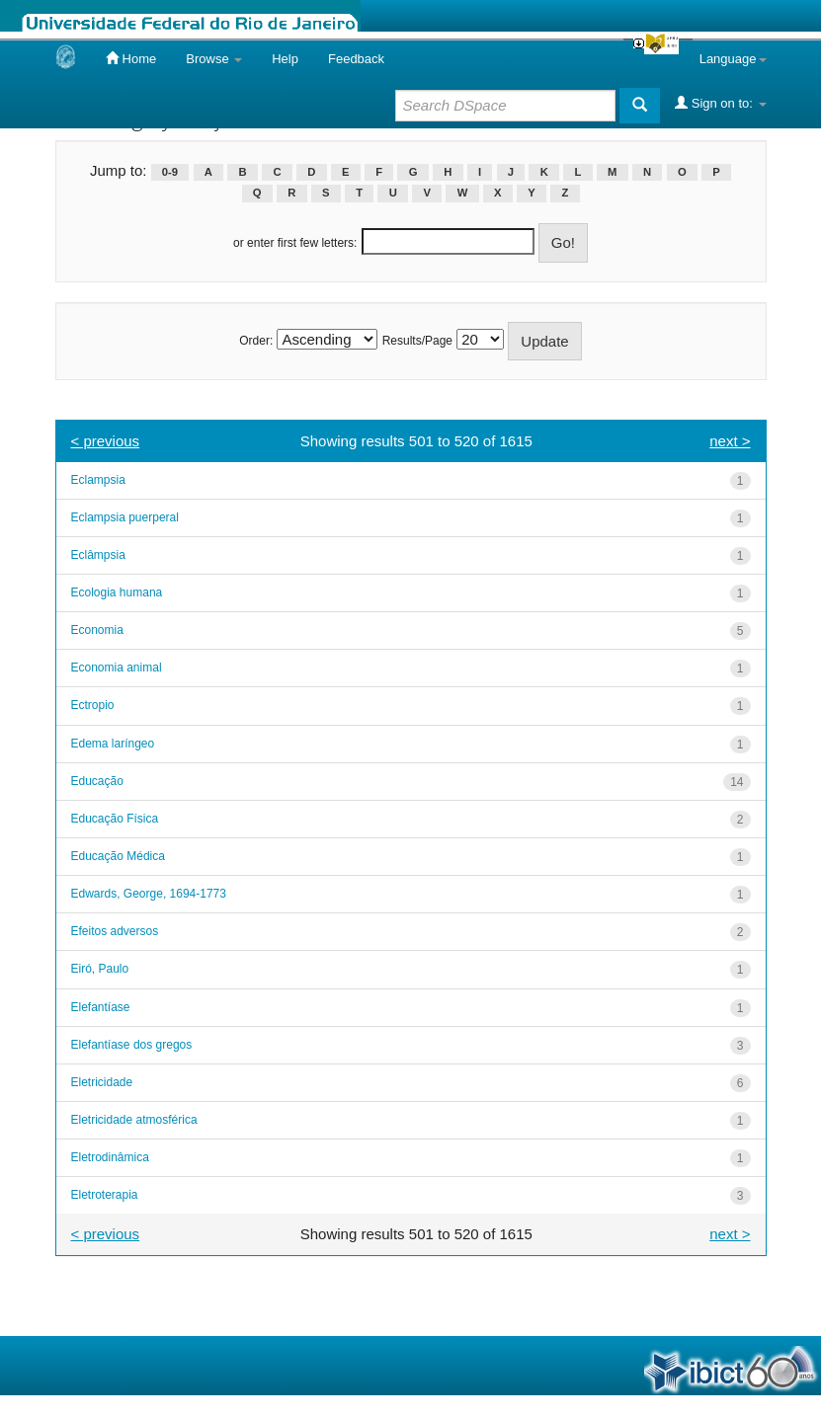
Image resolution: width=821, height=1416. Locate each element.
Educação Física (115, 819)
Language (733, 58)
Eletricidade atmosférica (134, 1120)
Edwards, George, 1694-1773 (148, 894)
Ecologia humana (117, 592)
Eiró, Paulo (100, 969)
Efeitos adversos (115, 931)
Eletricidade (102, 1082)
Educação (97, 781)
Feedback (356, 58)
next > (729, 441)
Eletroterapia (104, 1195)
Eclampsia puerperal (125, 517)
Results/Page (417, 341)
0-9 (170, 172)
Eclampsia (98, 480)
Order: (256, 341)
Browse (214, 58)
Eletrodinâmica (110, 1157)
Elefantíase (100, 1007)
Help (285, 58)
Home (131, 58)
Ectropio (93, 705)
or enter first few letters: (295, 243)
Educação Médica (118, 856)
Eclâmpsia (98, 555)
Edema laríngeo (113, 743)
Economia (97, 630)
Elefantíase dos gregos (132, 1045)
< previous (105, 441)
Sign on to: (720, 103)
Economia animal (116, 667)
